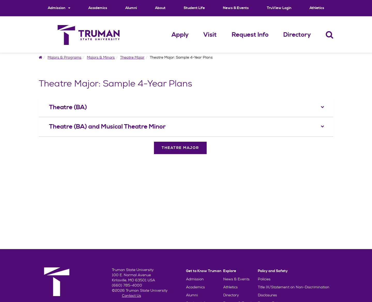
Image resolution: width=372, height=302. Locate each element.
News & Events (236, 8)
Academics (97, 8)
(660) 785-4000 (127, 285)
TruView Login (279, 8)
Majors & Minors (101, 57)
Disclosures (267, 295)
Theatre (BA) (68, 107)
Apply (180, 35)
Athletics (316, 8)
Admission (59, 7)
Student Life (194, 8)
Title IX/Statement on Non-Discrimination (293, 287)
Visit (210, 35)
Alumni (131, 8)
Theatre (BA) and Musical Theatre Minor (107, 127)
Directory (297, 35)
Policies (264, 279)
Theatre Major (132, 57)
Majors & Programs (64, 57)
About (160, 8)
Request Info (250, 35)
